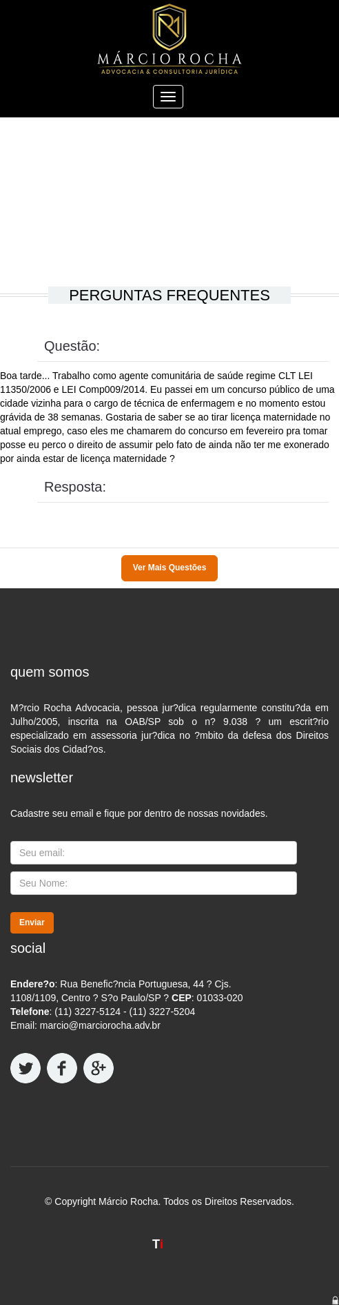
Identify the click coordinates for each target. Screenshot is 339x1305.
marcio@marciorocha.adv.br (100, 1025)
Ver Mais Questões (170, 567)
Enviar (32, 922)
